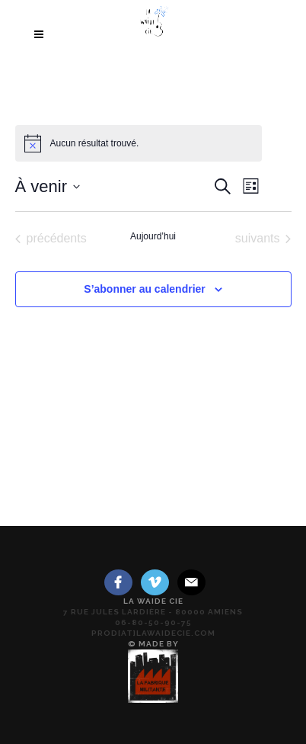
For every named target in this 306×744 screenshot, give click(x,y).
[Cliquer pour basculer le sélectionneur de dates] (47, 186)
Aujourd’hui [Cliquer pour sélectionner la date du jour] (153, 236)
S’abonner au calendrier (145, 289)
